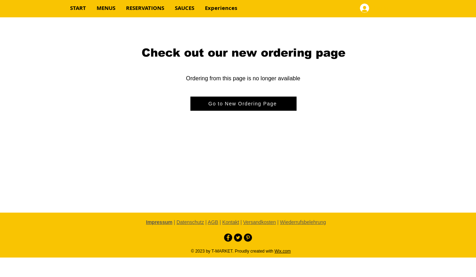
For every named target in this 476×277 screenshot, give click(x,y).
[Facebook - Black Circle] (228, 237)
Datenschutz (190, 222)
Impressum (159, 222)
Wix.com (283, 251)
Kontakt (230, 222)
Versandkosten (259, 222)
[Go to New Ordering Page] (243, 104)
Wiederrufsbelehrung (303, 222)
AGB (213, 222)
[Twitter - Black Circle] (238, 237)
